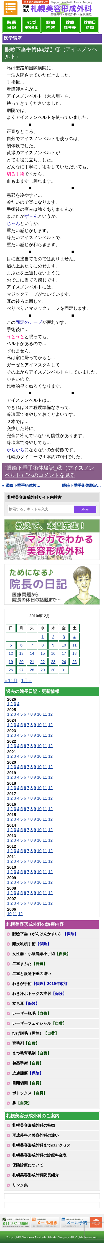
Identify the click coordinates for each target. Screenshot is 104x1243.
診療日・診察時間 (89, 25)
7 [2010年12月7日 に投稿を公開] (32, 645)
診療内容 (50, 25)
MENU (10, 8)
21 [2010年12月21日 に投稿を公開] (32, 661)
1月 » (26, 680)
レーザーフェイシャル (39, 1023)
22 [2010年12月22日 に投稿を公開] (42, 661)
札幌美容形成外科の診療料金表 (39, 1155)
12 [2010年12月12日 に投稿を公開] (11, 653)
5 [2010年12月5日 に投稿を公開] (11, 645)
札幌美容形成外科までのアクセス (41, 1145)
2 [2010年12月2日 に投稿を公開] (53, 637)
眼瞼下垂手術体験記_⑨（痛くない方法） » (82, 485)
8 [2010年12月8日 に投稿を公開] (43, 645)
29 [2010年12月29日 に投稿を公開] (42, 670)
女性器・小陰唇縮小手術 (41, 954)
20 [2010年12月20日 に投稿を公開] (21, 661)
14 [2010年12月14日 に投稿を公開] (32, 653)
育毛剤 (25, 1043)
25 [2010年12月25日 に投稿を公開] (74, 661)
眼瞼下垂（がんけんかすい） (45, 934)
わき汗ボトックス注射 (39, 993)
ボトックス (29, 1093)
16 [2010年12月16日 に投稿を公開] (53, 653)
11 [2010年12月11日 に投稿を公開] (74, 645)
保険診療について (27, 1165)
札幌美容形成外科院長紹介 (35, 1175)
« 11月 (10, 680)
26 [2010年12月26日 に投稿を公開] (11, 670)
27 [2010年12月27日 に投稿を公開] (21, 670)
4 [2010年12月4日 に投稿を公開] (74, 637)
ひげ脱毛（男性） (35, 1033)
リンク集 (20, 1185)
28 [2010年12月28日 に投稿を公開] (32, 670)
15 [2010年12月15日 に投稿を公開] (42, 653)
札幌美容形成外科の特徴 (33, 1125)
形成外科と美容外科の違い (35, 1135)
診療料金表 (70, 25)
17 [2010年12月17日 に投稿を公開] (64, 653)
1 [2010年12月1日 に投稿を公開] (43, 637)
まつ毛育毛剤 (31, 1053)
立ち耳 (25, 1003)
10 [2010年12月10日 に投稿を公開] (64, 645)
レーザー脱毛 (31, 1013)
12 (50, 714)
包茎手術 (27, 1063)
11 (45, 714)
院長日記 (12, 25)
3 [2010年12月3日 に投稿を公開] (64, 637)
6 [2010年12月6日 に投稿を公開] (21, 645)
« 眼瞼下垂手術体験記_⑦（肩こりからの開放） (22, 485)
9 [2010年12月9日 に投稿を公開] (53, 645)
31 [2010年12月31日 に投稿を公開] (64, 670)
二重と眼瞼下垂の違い (31, 973)
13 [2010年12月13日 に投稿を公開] (21, 653)
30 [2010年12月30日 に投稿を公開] (53, 670)
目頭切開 (27, 1083)
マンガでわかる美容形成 (31, 25)
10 (39, 714)
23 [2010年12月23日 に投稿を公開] (53, 661)
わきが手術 (40, 983)
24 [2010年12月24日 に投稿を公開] (64, 661)
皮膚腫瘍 (27, 1073)
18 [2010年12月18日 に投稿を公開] (74, 653)
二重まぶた (29, 963)
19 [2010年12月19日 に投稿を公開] (11, 661)
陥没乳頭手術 (31, 944)
